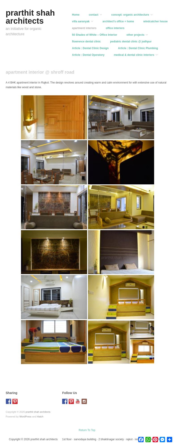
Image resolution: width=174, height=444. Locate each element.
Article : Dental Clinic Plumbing (138, 48)
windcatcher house (155, 21)
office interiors (115, 28)
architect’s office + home (118, 21)
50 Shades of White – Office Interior (94, 34)
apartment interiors (84, 28)
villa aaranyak (81, 21)
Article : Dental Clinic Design (90, 48)
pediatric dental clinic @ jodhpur (131, 41)
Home (75, 14)
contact (94, 14)
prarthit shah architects (30, 16)
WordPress (25, 416)
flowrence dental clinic (86, 41)
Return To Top (87, 430)
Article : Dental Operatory (88, 55)
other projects (135, 34)
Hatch (40, 416)
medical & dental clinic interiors (134, 55)
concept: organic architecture (130, 14)
